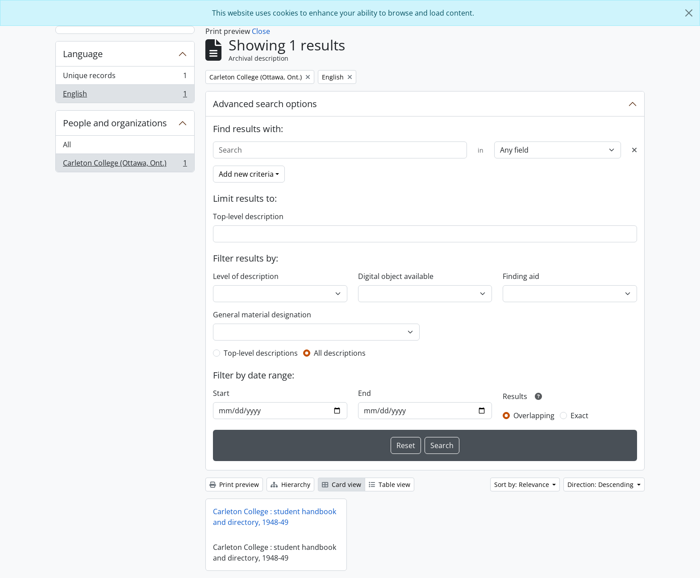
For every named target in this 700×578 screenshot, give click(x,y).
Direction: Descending (601, 484)
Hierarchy (290, 484)
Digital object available (395, 276)
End (364, 393)
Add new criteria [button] (246, 174)
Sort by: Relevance (522, 484)
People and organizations (115, 123)
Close (261, 31)
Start (221, 393)
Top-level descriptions (261, 353)
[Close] (689, 12)
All (67, 145)
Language (83, 54)
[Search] (340, 149)
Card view (341, 484)
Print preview (234, 484)
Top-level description (248, 216)
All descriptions (340, 353)
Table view (389, 484)
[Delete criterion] (634, 150)
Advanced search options (265, 104)
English (124, 95)
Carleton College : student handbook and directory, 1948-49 (274, 517)
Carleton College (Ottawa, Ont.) (124, 165)
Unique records (124, 77)
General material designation (262, 315)
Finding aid (521, 276)
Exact (579, 415)
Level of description (246, 276)
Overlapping (533, 415)
